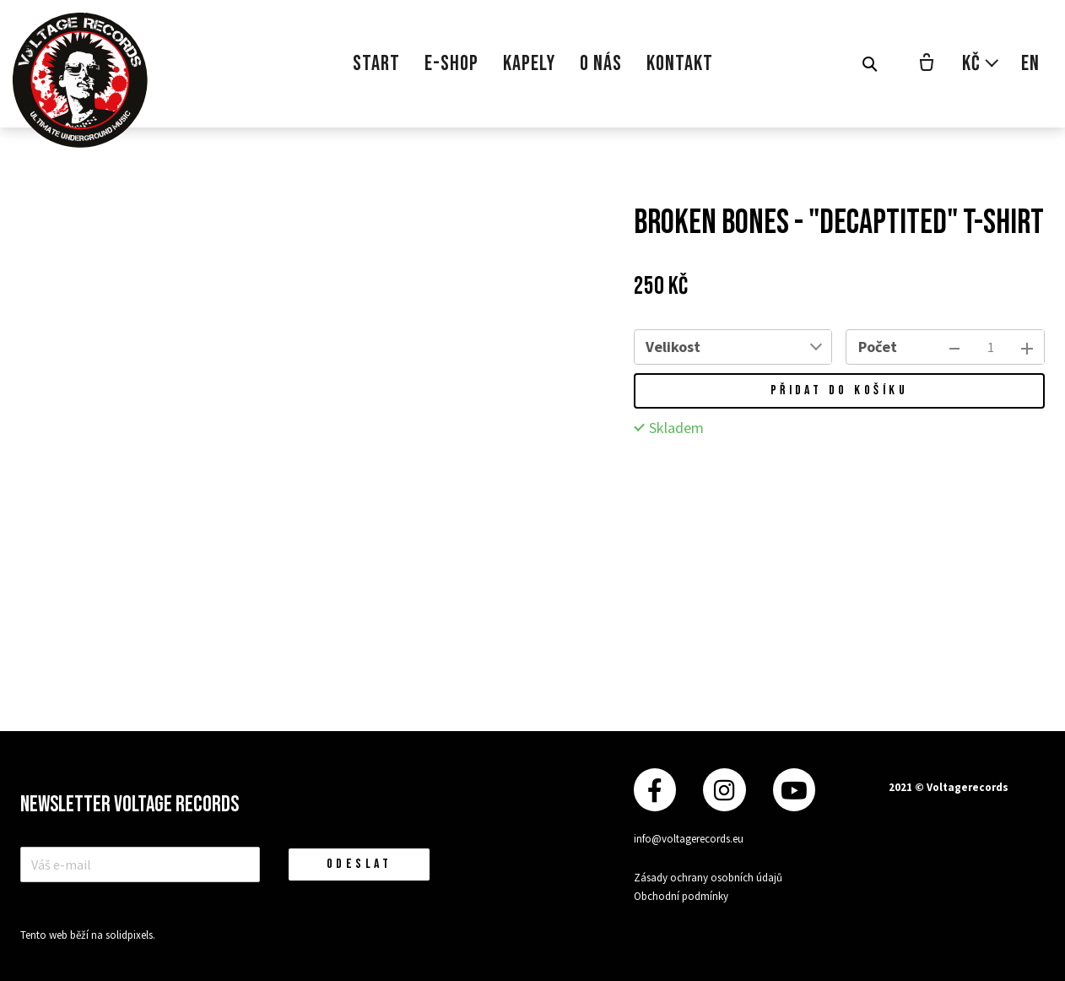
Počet (877, 346)
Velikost (673, 346)
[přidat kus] (1027, 347)
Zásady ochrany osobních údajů (708, 877)
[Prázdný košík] (926, 64)
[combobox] (772, 347)
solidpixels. (130, 935)
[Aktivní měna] (981, 64)
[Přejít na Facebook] (655, 789)
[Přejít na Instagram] (724, 789)
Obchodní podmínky (681, 896)
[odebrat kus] (954, 347)
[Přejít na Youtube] (794, 789)
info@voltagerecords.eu (688, 839)
